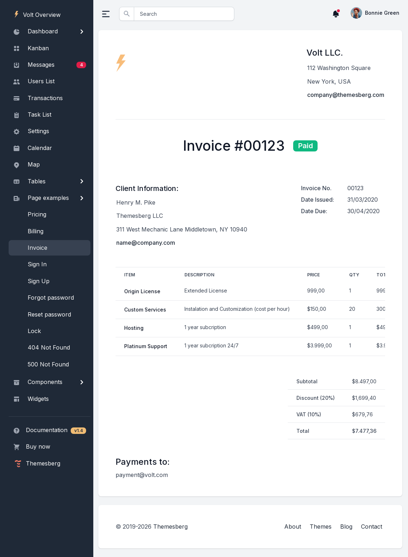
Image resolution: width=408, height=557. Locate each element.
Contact (371, 526)
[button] (336, 13)
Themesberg (171, 526)
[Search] (184, 14)
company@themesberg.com (345, 94)
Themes (321, 526)
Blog (346, 526)
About (292, 526)
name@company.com (146, 242)
